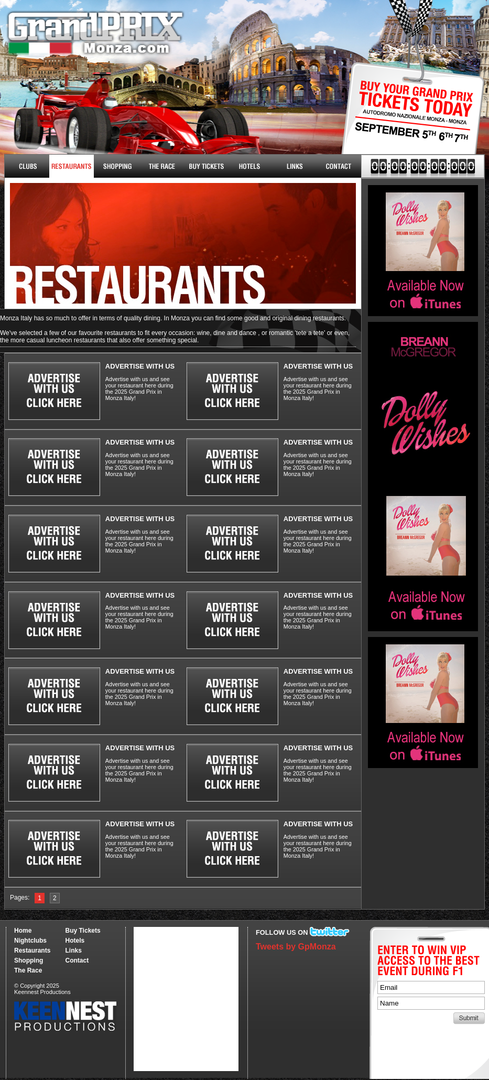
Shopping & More (116, 166)
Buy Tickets (409, 119)
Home (22, 930)
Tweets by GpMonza (296, 946)
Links (294, 166)
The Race (160, 166)
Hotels (249, 166)
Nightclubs (27, 166)
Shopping (28, 960)
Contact (339, 166)
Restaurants (71, 166)
